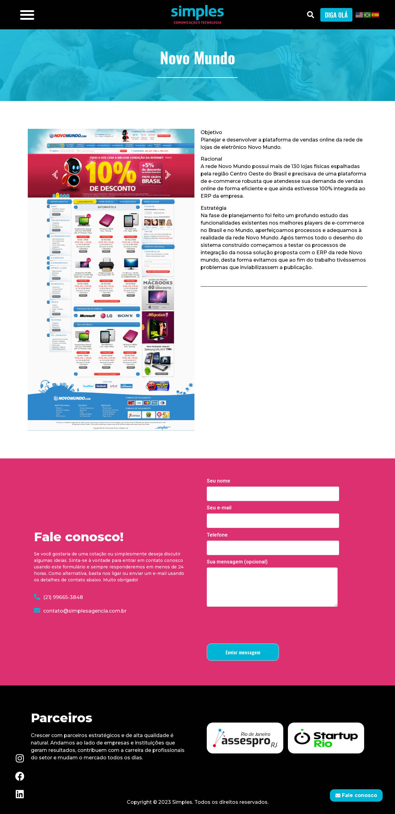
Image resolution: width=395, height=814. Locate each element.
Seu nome (273, 487)
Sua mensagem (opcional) (272, 583)
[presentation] (254, 624)
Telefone (273, 541)
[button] (27, 14)
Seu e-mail (273, 514)
